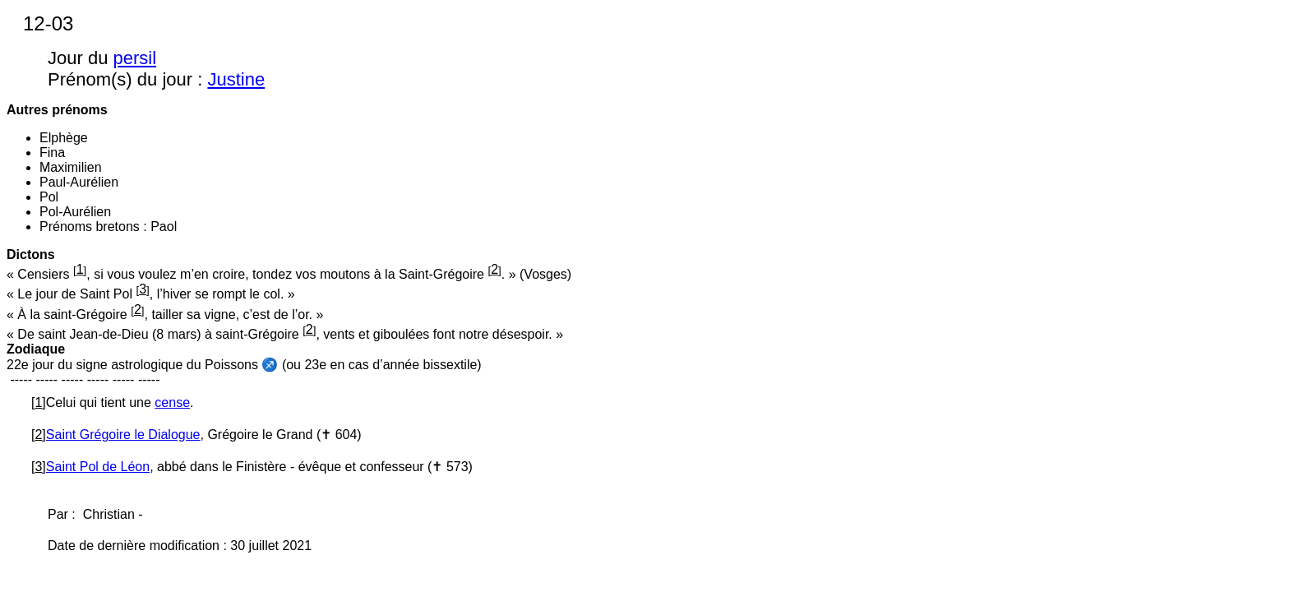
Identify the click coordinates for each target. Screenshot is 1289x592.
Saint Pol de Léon (98, 467)
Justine (236, 79)
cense (172, 402)
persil (135, 58)
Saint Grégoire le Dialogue (123, 435)
